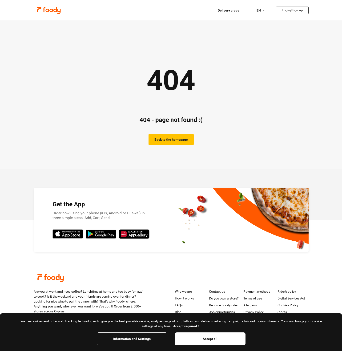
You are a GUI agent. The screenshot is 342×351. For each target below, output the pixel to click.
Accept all (210, 339)
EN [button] (259, 10)
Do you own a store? (224, 298)
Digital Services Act (291, 298)
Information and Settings (132, 339)
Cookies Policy (288, 305)
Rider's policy (287, 291)
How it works (184, 298)
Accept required (186, 326)
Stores (282, 312)
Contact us (217, 291)
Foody (49, 10)
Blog (178, 312)
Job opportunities (222, 312)
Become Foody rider (223, 305)
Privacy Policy (253, 312)
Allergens (250, 305)
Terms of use (252, 298)
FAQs (179, 305)
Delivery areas (228, 10)
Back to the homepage (171, 139)
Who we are (183, 291)
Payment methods (256, 291)
